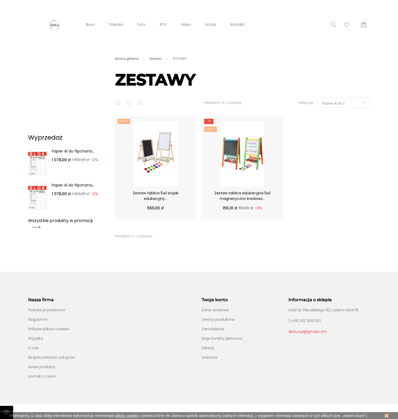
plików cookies (127, 415)
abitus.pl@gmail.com (307, 331)
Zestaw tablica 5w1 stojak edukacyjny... (155, 195)
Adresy (208, 348)
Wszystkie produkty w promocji (60, 222)
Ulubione (209, 357)
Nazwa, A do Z (333, 103)
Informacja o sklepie (310, 299)
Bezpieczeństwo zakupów (51, 357)
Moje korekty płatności (222, 338)
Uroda (210, 24)
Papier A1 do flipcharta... (73, 151)
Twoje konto (215, 299)
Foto (141, 24)
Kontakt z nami (42, 376)
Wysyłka (35, 338)
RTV (163, 24)
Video (186, 24)
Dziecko (116, 24)
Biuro (90, 24)
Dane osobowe (215, 310)
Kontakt (237, 24)
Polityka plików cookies (48, 329)
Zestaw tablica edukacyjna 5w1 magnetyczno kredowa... (242, 195)
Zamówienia (213, 329)
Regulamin (38, 319)
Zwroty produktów (218, 319)
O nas (33, 348)
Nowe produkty (41, 366)
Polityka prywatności (46, 310)
